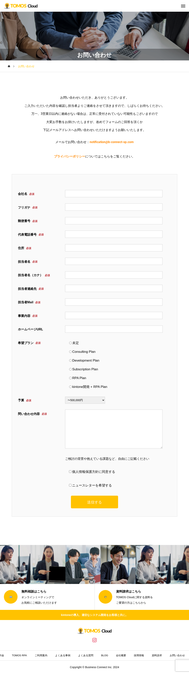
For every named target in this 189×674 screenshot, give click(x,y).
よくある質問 (85, 655)
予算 (24, 400)
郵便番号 (27, 221)
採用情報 (139, 655)
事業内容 (27, 316)
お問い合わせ (177, 655)
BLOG (104, 655)
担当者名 (27, 261)
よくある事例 (62, 655)
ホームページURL (30, 329)
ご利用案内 (41, 655)
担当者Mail (29, 302)
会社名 (26, 194)
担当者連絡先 (31, 289)
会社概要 (121, 655)
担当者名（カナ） (34, 275)
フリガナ (27, 207)
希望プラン (29, 343)
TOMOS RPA (19, 655)
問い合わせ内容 (32, 414)
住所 (24, 248)
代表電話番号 (31, 234)
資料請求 (157, 655)
